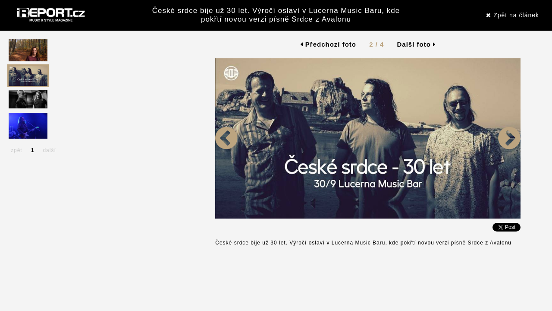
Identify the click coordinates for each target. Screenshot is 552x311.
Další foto (416, 44)
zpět (16, 150)
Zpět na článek (512, 15)
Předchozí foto (328, 44)
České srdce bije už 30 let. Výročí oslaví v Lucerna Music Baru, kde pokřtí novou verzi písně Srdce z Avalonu (276, 14)
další (49, 150)
